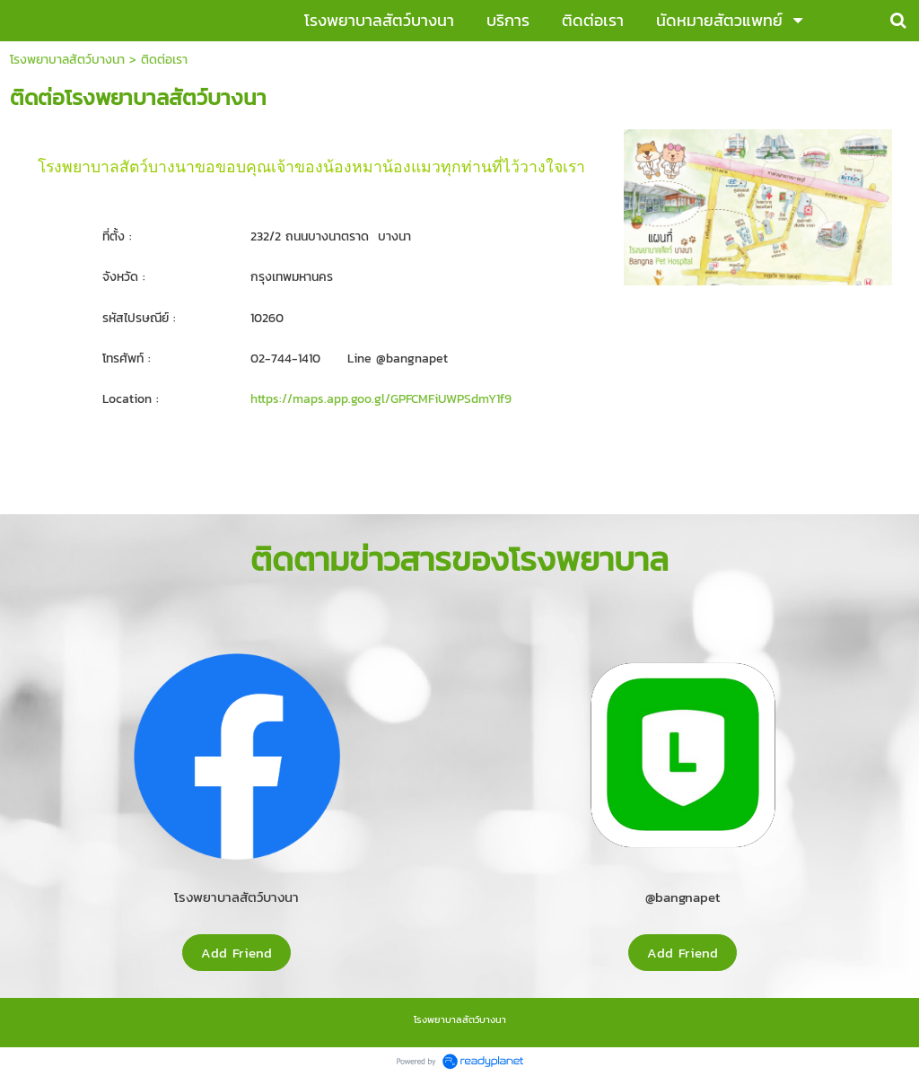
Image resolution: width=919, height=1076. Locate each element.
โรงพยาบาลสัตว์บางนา (67, 59)
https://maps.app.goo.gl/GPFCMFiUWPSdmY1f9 (381, 398)
